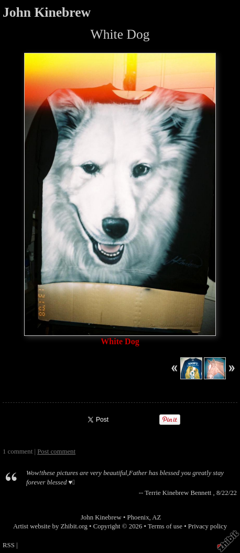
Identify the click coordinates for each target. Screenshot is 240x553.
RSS (9, 545)
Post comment (56, 451)
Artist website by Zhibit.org (50, 526)
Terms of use (165, 526)
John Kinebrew (47, 12)
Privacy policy (207, 526)
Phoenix (138, 517)
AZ (156, 517)
